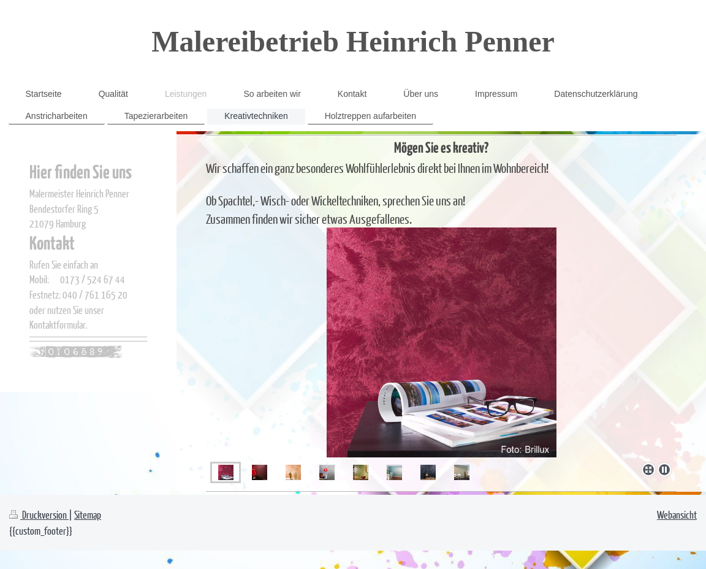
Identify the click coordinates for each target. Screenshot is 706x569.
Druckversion (39, 514)
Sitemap (87, 514)
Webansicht (677, 514)
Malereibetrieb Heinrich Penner (353, 41)
